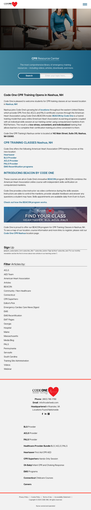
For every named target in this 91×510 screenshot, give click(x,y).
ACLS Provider (11, 161)
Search (29, 76)
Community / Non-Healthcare (17, 291)
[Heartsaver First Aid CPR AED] (37, 452)
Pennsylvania (10, 349)
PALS (6, 344)
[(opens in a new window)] (42, 414)
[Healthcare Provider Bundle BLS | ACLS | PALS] (45, 446)
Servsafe (8, 353)
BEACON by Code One (62, 116)
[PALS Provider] (30, 440)
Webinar (8, 369)
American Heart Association (17, 279)
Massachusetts (11, 336)
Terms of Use (47, 497)
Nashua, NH (11, 104)
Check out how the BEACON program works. (25, 202)
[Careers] (27, 484)
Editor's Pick (9, 303)
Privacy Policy (24, 497)
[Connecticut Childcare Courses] (38, 478)
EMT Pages (9, 320)
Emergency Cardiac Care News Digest (21, 307)
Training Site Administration (16, 361)
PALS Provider (11, 164)
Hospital (7, 328)
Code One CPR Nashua (15, 233)
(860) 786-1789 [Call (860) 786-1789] (45, 399)
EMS (6, 311)
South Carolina (10, 357)
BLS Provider (10, 158)
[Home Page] (10, 4)
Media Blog (9, 340)
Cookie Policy (35, 497)
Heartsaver (9, 155)
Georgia (7, 324)
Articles (7, 283)
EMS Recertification (13, 316)
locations (44, 110)
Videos (7, 365)
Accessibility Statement (62, 497)
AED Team (8, 274)
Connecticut (9, 295)
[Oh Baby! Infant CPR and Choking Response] (44, 465)
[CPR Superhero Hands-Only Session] (41, 459)
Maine (6, 332)
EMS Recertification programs (18, 167)
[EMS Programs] (31, 472)
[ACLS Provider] (30, 433)
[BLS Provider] (30, 427)
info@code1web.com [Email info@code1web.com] (45, 403)
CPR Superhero (11, 299)
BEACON (52, 179)
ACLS (6, 270)
